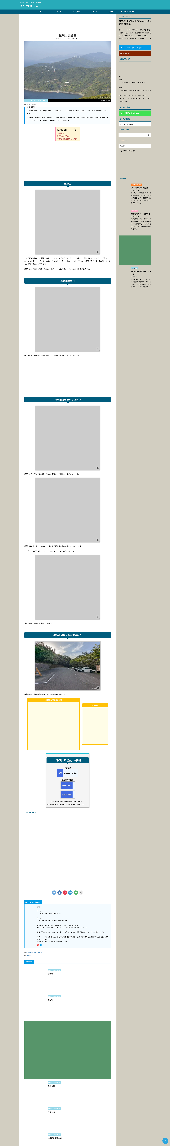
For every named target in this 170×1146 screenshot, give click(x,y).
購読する (124, 53)
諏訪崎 (50, 974)
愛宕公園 (51, 1086)
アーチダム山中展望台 (139, 187)
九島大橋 (51, 1112)
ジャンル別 (93, 12)
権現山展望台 (63, 136)
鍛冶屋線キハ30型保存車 (140, 213)
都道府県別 (76, 12)
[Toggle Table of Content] (75, 130)
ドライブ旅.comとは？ (128, 12)
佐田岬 (50, 1000)
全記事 (111, 12)
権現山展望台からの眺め (68, 138)
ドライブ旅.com (29, 6)
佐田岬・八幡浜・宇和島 (34, 953)
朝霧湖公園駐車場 (55, 1138)
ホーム (41, 12)
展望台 (28, 955)
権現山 (61, 133)
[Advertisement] (67, 24)
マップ (59, 12)
